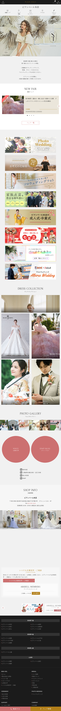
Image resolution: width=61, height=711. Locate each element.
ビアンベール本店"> (30, 544)
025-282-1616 (31, 503)
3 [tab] (30, 55)
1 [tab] (6, 55)
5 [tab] (55, 55)
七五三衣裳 (5, 696)
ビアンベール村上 (7, 629)
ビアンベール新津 (36, 624)
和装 (33, 683)
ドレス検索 (35, 674)
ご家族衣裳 (35, 687)
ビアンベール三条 (36, 640)
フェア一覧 (30, 123)
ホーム (3, 674)
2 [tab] (18, 55)
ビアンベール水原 (36, 629)
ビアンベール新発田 (36, 626)
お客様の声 (5, 683)
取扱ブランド (35, 676)
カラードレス (35, 680)
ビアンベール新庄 (36, 661)
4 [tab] (43, 55)
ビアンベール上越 (7, 652)
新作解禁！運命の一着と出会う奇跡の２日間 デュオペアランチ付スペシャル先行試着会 (41, 100)
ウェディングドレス (37, 678)
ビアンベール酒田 (7, 661)
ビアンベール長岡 (7, 638)
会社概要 (34, 705)
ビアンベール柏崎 (7, 642)
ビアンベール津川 (7, 626)
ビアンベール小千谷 (36, 638)
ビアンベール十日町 (7, 640)
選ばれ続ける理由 (6, 676)
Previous (3, 608)
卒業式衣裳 (5, 698)
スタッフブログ (6, 680)
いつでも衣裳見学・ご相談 (19, 580)
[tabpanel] (30, 36)
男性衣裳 (34, 685)
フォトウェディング (37, 694)
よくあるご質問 (6, 705)
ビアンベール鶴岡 (7, 663)
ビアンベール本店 (30, 7)
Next (59, 106)
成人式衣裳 (5, 694)
